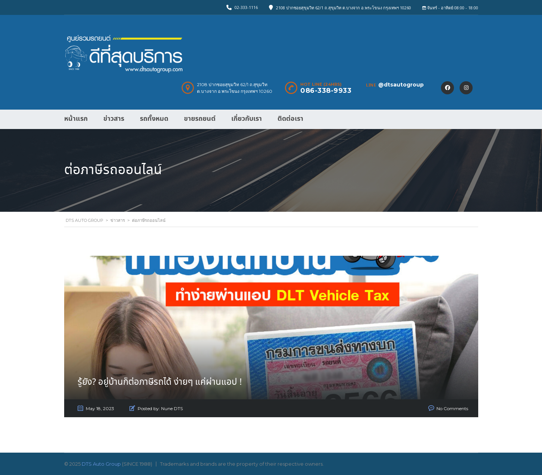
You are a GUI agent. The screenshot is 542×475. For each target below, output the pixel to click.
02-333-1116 (246, 7)
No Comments (452, 408)
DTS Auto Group (101, 464)
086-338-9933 (325, 90)
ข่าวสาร (113, 119)
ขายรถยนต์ (200, 119)
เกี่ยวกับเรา (246, 119)
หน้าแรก (76, 119)
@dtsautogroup (401, 84)
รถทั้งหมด (154, 119)
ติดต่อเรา (290, 119)
